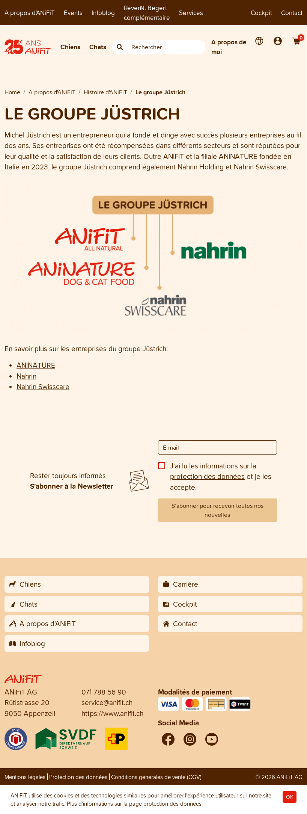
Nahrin (26, 376)
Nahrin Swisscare (43, 386)
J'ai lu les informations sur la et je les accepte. (220, 476)
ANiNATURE (36, 365)
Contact (291, 13)
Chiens (70, 47)
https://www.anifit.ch (112, 713)
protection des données (207, 476)
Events (73, 13)
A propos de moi (228, 47)
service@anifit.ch (106, 702)
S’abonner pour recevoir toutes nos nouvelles (217, 510)
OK (289, 797)
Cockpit (261, 13)
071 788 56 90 (103, 692)
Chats (97, 47)
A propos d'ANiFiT (30, 13)
